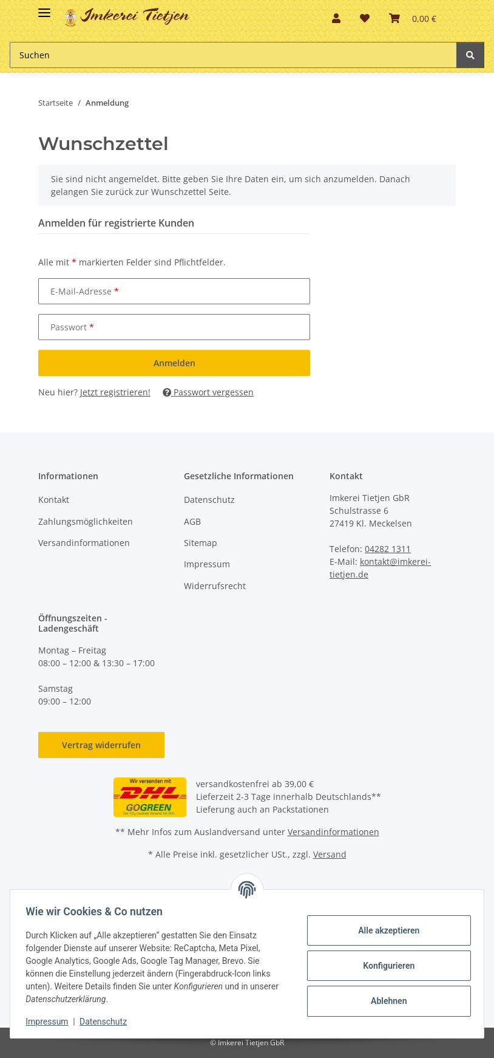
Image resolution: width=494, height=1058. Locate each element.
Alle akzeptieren (384, 930)
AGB (192, 521)
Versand (330, 854)
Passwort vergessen (208, 392)
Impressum (207, 564)
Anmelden (174, 363)
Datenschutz (209, 499)
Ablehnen (384, 1001)
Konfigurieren (384, 966)
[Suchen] (470, 55)
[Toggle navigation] (44, 7)
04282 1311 (388, 549)
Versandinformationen (84, 542)
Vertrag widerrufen (101, 745)
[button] (336, 18)
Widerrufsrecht (215, 586)
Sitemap (200, 542)
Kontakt (53, 499)
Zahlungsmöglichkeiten (85, 521)
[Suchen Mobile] (233, 55)
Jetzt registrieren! (115, 392)
